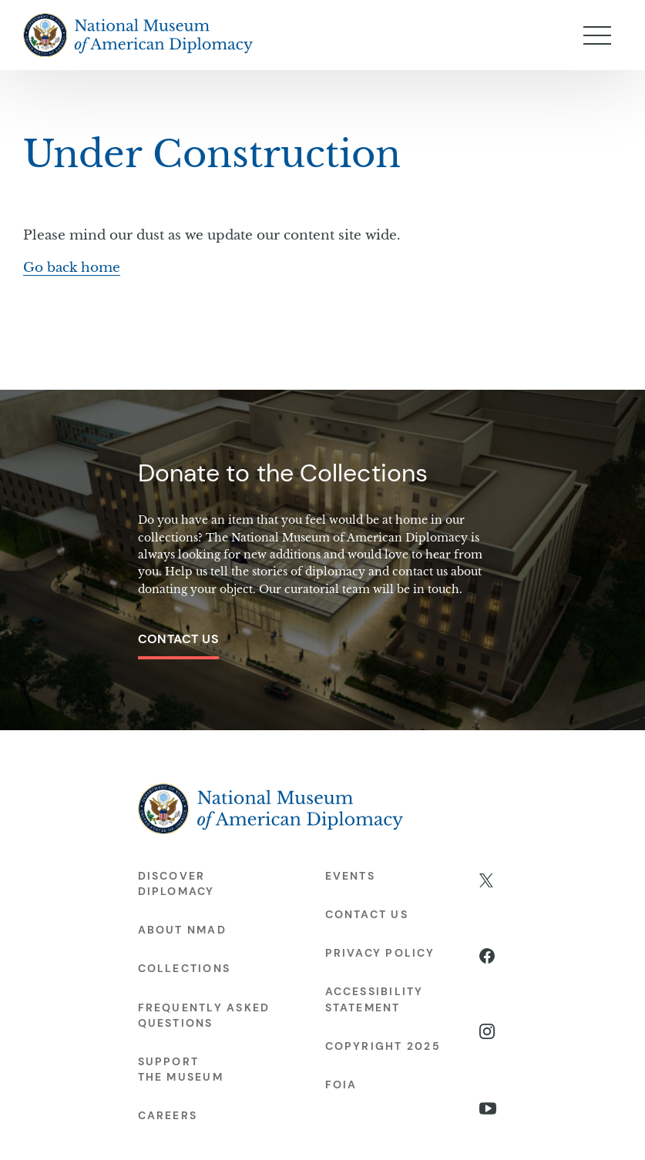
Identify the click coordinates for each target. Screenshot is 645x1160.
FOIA (341, 1084)
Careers (168, 1115)
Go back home (71, 268)
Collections (184, 968)
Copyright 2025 (383, 1046)
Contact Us (179, 639)
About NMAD (182, 930)
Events (350, 876)
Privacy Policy (380, 953)
